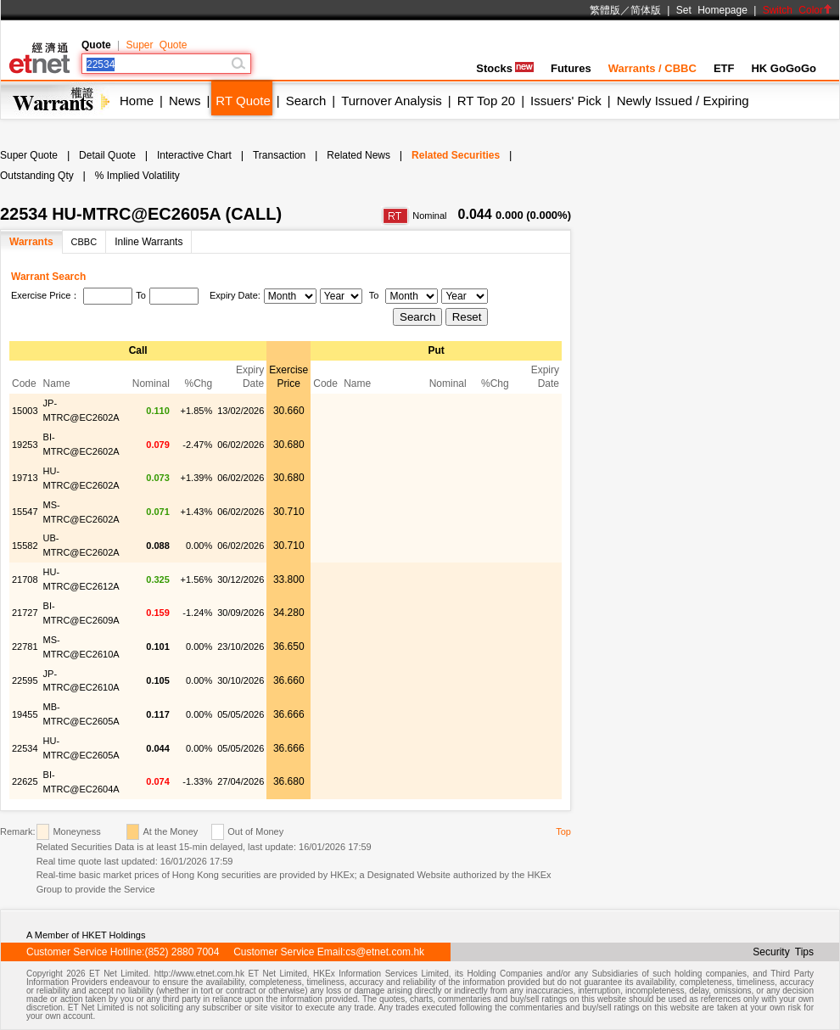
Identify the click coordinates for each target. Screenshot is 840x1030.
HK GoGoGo (783, 68)
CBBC (84, 242)
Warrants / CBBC (652, 68)
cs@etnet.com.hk (384, 952)
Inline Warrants (148, 242)
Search (306, 100)
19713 (25, 478)
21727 (25, 612)
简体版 (645, 10)
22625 (25, 781)
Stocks (505, 68)
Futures (571, 68)
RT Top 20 (486, 100)
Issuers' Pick (566, 100)
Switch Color (797, 10)
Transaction (279, 155)
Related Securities (456, 155)
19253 (25, 444)
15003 (25, 411)
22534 (25, 748)
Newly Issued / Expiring (683, 100)
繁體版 (605, 10)
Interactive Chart (194, 155)
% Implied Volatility (137, 176)
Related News (358, 155)
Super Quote (156, 45)
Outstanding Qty (37, 176)
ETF (724, 68)
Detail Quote (107, 155)
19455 (25, 714)
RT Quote (243, 100)
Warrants (31, 242)
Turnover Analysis (391, 100)
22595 (25, 680)
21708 (25, 579)
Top (563, 831)
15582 (25, 545)
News (185, 100)
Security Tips (783, 952)
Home (137, 100)
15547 (25, 512)
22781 (25, 646)
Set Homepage (712, 10)
